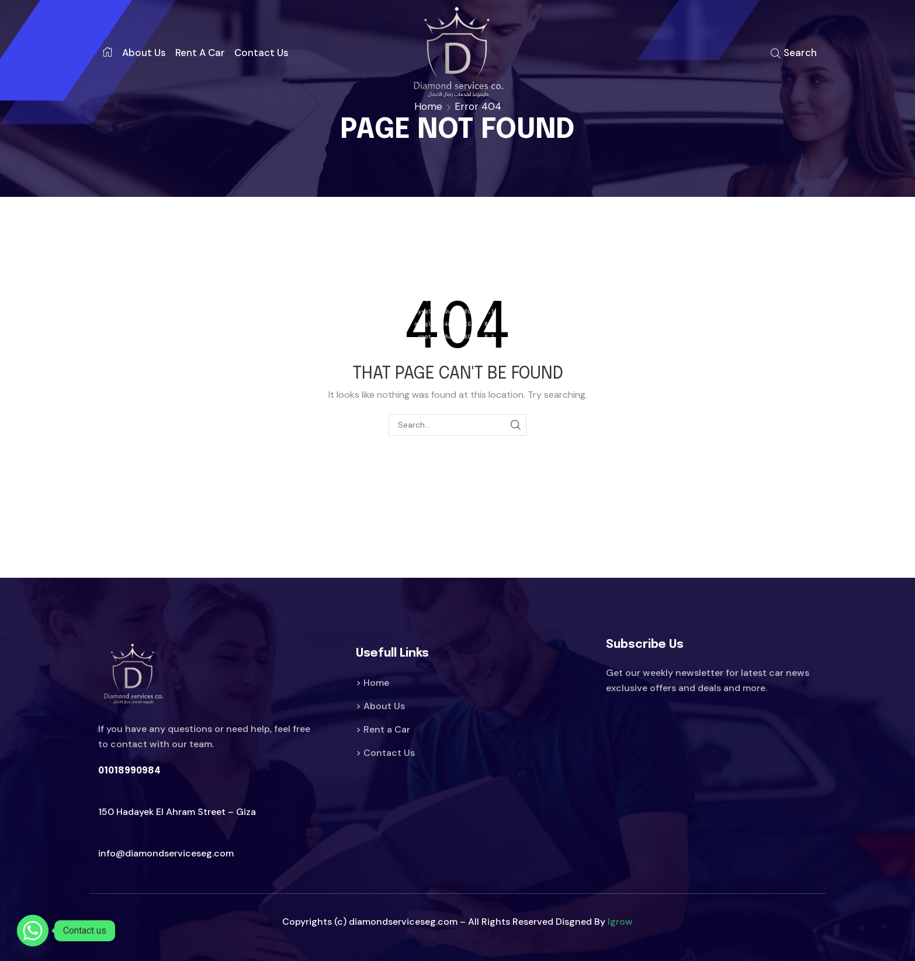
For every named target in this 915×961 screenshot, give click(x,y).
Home (428, 106)
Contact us (261, 52)
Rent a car (200, 52)
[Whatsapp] (32, 930)
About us (144, 52)
